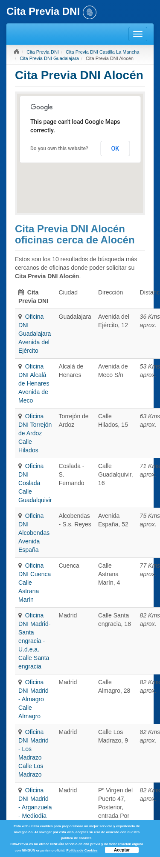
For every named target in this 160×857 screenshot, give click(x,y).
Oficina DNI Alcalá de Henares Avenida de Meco (33, 383)
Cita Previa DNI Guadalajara (49, 58)
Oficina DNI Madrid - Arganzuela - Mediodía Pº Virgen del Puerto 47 (35, 816)
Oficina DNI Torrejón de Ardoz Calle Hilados (35, 433)
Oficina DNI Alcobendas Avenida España (33, 532)
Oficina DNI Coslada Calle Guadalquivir (35, 483)
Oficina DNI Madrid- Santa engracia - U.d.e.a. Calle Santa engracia (34, 641)
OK (115, 148)
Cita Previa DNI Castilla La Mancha (102, 51)
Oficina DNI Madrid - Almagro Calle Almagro (33, 699)
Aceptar (122, 850)
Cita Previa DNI (42, 51)
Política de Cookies (81, 850)
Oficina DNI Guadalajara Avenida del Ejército (34, 333)
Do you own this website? (59, 148)
